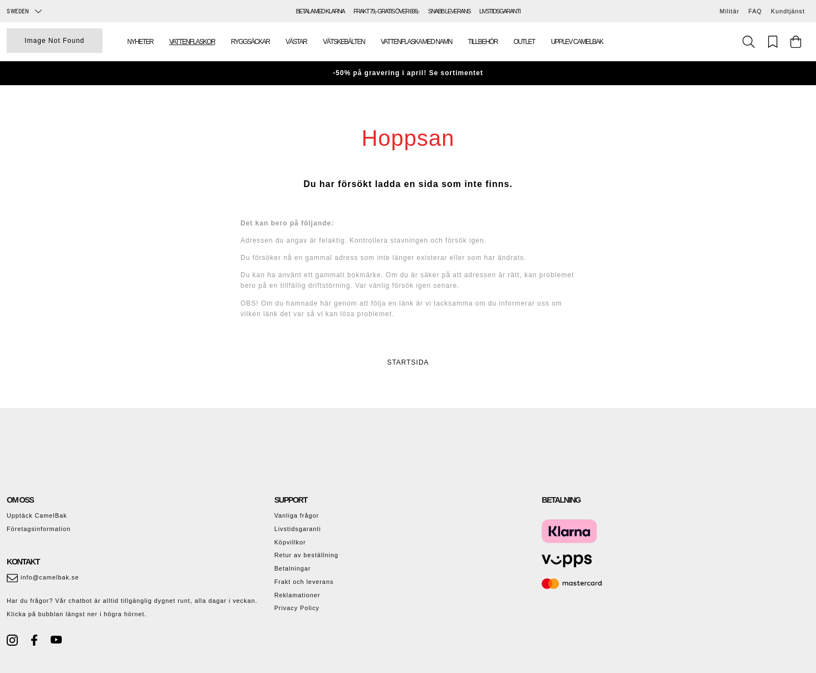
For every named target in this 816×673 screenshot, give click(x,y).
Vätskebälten (344, 42)
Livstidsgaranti (297, 528)
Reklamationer (297, 595)
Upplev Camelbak (577, 42)
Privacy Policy (296, 608)
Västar (296, 42)
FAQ (755, 11)
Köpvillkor (290, 542)
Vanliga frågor (296, 515)
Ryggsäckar (250, 42)
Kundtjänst (788, 11)
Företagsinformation (39, 528)
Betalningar (292, 568)
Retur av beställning (306, 555)
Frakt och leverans (304, 581)
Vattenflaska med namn (416, 42)
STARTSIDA (408, 362)
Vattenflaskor (192, 42)
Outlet (524, 42)
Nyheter (140, 42)
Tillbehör (483, 42)
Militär (730, 11)
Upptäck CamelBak (37, 515)
